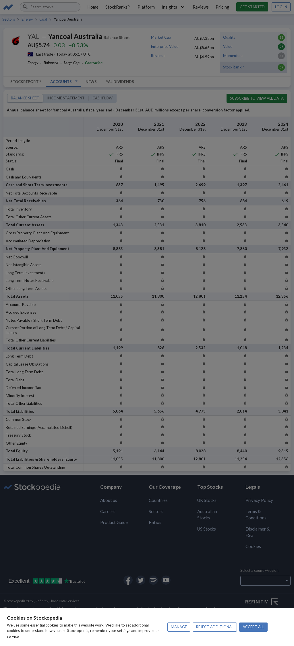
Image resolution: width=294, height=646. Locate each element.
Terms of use (225, 626)
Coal (43, 19)
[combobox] (50, 6)
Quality (229, 37)
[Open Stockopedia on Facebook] (128, 580)
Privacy (9, 631)
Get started (252, 7)
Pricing (222, 6)
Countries (158, 500)
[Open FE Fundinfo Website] (268, 617)
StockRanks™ (118, 6)
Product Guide (114, 522)
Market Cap (161, 37)
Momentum (233, 55)
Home (92, 6)
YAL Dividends (120, 81)
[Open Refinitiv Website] (268, 602)
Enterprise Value (164, 46)
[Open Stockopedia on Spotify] (153, 580)
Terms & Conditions (255, 515)
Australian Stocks (207, 515)
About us (108, 500)
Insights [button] (174, 7)
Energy (27, 19)
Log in (281, 7)
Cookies (253, 546)
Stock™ (233, 67)
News (91, 81)
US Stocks (206, 528)
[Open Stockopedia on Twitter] (140, 580)
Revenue (158, 55)
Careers (107, 511)
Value (227, 46)
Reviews (201, 6)
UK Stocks (206, 500)
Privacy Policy (259, 500)
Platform (146, 6)
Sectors (8, 19)
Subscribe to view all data (257, 98)
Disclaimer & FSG (257, 532)
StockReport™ (25, 81)
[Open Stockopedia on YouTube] (166, 580)
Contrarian (93, 62)
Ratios (155, 522)
